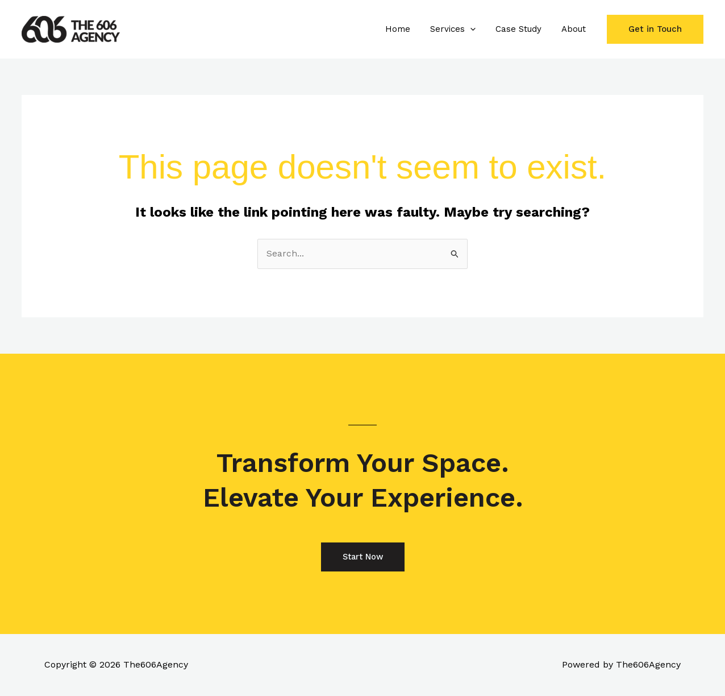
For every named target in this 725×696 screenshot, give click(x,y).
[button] (477, 29)
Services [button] (459, 29)
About (574, 29)
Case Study (522, 29)
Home (407, 29)
